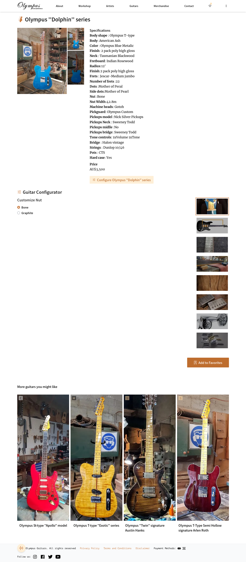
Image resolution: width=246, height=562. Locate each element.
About (59, 6)
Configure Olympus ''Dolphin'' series (121, 180)
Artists (110, 6)
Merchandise (161, 6)
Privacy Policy (89, 548)
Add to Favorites (208, 362)
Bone (24, 207)
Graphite (27, 213)
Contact (189, 6)
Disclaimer (143, 548)
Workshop (85, 6)
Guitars (134, 6)
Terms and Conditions (117, 548)
